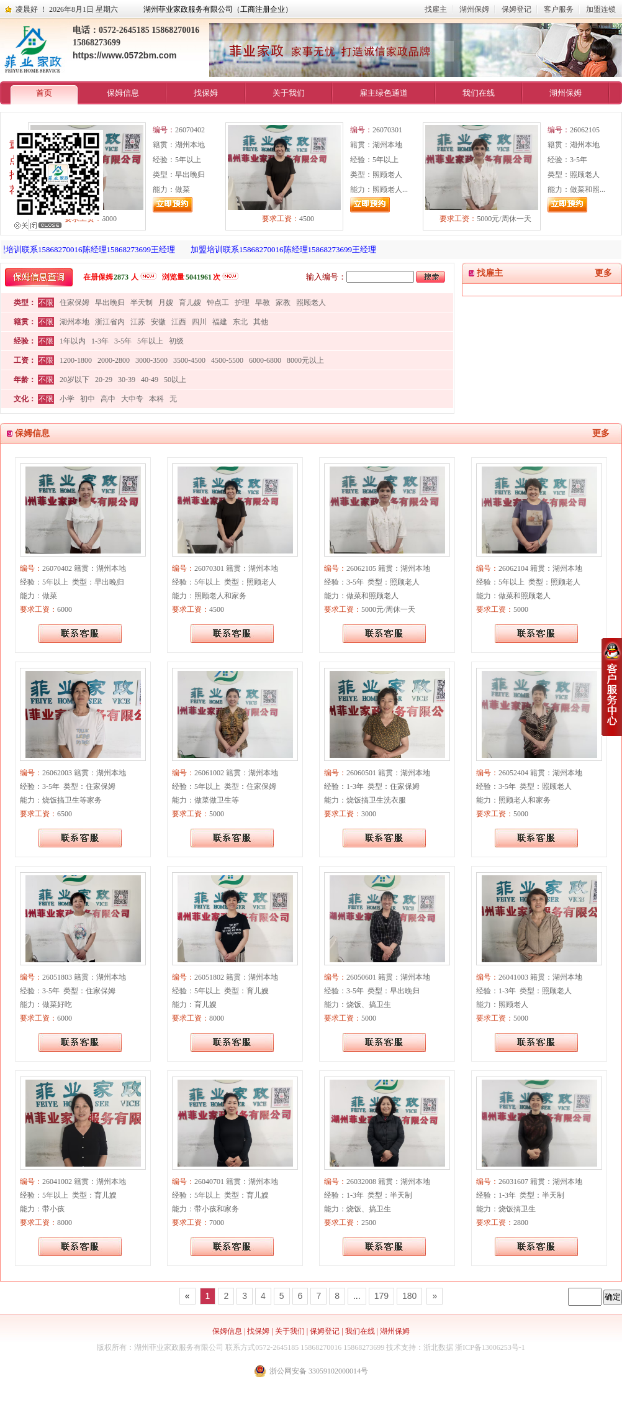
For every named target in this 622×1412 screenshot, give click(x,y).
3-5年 (123, 341)
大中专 (132, 398)
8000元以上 (305, 360)
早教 (262, 302)
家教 (283, 302)
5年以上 (150, 341)
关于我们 (289, 93)
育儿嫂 (190, 302)
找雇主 (436, 9)
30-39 (126, 379)
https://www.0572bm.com (125, 55)
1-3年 (100, 341)
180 (409, 1296)
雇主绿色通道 (383, 93)
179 (381, 1296)
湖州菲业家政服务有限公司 (178, 1347)
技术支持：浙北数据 (419, 1347)
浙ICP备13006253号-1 (490, 1347)
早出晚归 (110, 302)
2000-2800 (113, 360)
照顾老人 (311, 302)
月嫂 (165, 302)
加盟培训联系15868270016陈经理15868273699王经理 (289, 249)
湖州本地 (74, 321)
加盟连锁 (601, 9)
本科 (156, 398)
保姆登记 (516, 9)
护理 (242, 302)
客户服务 (559, 9)
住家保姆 (74, 302)
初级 (176, 341)
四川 (199, 321)
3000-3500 (151, 360)
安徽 (158, 321)
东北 (240, 321)
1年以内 (73, 341)
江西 (178, 321)
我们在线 (478, 93)
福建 (219, 321)
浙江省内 (110, 321)
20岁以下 (74, 379)
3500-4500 (189, 360)
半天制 (141, 302)
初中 (87, 398)
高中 (108, 398)
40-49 (149, 379)
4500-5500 (227, 360)
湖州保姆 (474, 9)
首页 (44, 93)
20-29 (103, 379)
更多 (603, 273)
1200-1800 (76, 360)
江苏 (137, 321)
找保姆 (206, 93)
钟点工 (218, 302)
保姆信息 (123, 93)
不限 (45, 302)
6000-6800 (265, 360)
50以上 (175, 379)
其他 (260, 321)
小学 (67, 398)
